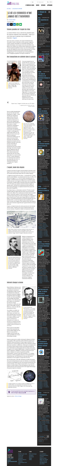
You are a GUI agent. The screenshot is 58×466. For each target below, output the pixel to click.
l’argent (15, 38)
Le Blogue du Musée (17, 8)
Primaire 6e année (41, 424)
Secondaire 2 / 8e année (43, 132)
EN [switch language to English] (51, 2)
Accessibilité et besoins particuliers (44, 454)
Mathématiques (45, 98)
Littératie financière (42, 228)
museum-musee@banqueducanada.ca (12, 461)
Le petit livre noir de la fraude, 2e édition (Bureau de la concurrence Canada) (43, 291)
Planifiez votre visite (22, 454)
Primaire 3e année (41, 421)
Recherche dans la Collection (22, 460)
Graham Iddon (12, 19)
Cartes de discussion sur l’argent (42, 395)
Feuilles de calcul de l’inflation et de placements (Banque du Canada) (44, 76)
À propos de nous (30, 5)
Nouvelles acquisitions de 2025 (43, 20)
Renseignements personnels (43, 463)
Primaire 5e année (45, 423)
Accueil (9, 8)
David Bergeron (43, 23)
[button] (8, 24)
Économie (40, 98)
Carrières (42, 456)
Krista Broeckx (41, 25)
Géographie (40, 227)
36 (45, 438)
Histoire (44, 227)
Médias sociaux (43, 458)
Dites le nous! (21, 392)
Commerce (45, 97)
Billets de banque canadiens (33, 454)
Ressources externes (42, 95)
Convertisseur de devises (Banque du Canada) (43, 111)
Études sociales (45, 226)
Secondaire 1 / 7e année (43, 130)
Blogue (30, 458)
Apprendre (49, 5)
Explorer (43, 5)
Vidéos (30, 459)
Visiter (37, 5)
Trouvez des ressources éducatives (20, 457)
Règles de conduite (44, 459)
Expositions (31, 456)
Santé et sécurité (43, 461)
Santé (39, 420)
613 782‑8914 (10, 458)
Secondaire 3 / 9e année (43, 100)
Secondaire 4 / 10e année (43, 101)
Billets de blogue (18, 396)
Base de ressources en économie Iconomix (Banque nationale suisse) (43, 343)
